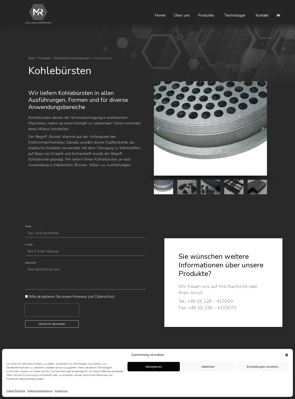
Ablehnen (208, 366)
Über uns (182, 15)
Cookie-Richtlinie (15, 391)
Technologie (235, 15)
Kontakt (262, 15)
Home (160, 15)
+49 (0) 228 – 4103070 (212, 308)
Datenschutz (105, 296)
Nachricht (30, 262)
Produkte (207, 15)
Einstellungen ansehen (262, 366)
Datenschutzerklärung (40, 391)
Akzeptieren (153, 366)
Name (28, 226)
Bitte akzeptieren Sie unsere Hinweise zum (72, 296)
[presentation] (52, 310)
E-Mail (29, 244)
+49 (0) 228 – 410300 (210, 301)
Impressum (61, 391)
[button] (287, 355)
